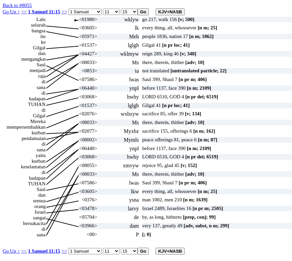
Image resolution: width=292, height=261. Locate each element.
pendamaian (34, 138)
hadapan (37, 98)
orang (40, 206)
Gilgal (39, 47)
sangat (39, 217)
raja (42, 76)
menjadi (38, 70)
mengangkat (33, 59)
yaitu (41, 155)
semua (39, 200)
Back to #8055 (17, 5)
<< (24, 11)
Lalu (41, 19)
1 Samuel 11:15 (44, 11)
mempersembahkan (26, 127)
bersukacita (34, 223)
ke (43, 42)
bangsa (39, 30)
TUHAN (37, 104)
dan (42, 53)
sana (41, 87)
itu (43, 36)
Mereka (38, 121)
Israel (40, 212)
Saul (41, 64)
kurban (39, 132)
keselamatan (33, 166)
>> (64, 11)
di (44, 81)
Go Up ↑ (11, 11)
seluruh (38, 25)
